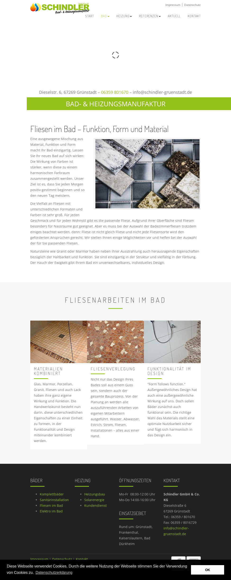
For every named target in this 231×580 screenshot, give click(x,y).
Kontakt (82, 559)
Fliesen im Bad (51, 505)
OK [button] (207, 570)
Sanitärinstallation (54, 500)
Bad (105, 16)
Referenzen (150, 16)
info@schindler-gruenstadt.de (162, 92)
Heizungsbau (94, 494)
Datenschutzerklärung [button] (54, 573)
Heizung (124, 16)
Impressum (172, 5)
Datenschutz (192, 5)
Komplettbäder (52, 494)
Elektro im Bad (51, 511)
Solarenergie (94, 500)
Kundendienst (95, 505)
